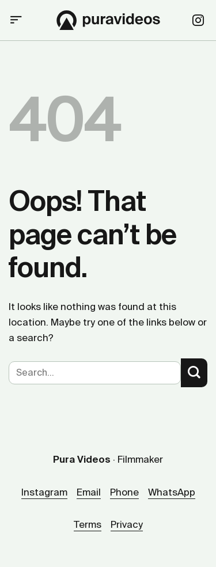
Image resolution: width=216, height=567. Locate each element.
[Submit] (194, 372)
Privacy (127, 524)
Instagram (44, 492)
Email (89, 492)
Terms (87, 524)
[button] (16, 20)
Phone (124, 492)
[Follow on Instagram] (198, 21)
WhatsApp (171, 492)
